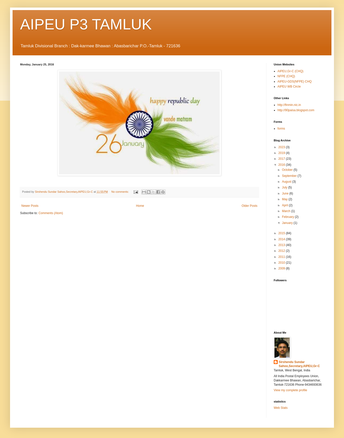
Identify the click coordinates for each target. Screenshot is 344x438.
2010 (282, 262)
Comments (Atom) (50, 213)
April (285, 205)
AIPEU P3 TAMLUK (86, 24)
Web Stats (281, 408)
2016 (282, 165)
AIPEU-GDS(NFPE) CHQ (294, 81)
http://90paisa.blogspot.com (295, 110)
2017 (282, 159)
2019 (282, 153)
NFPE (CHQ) (286, 76)
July (285, 187)
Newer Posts (29, 206)
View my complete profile (290, 390)
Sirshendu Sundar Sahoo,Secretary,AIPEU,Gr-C (299, 364)
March (286, 211)
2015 (282, 233)
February (288, 217)
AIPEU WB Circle (289, 86)
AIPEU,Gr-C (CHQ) (290, 71)
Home (140, 206)
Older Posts (249, 206)
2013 (282, 245)
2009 (282, 268)
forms (281, 128)
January (288, 223)
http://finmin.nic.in (289, 105)
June (285, 193)
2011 (282, 257)
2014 (282, 239)
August (287, 181)
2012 (282, 251)
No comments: (120, 191)
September (290, 176)
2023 (282, 147)
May (285, 199)
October (288, 170)
